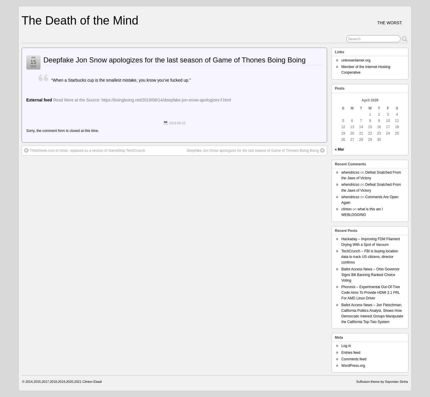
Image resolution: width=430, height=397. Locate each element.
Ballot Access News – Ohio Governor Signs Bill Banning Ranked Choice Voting (370, 275)
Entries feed (350, 353)
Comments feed (353, 359)
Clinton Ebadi (92, 381)
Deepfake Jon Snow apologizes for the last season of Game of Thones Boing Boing (174, 60)
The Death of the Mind (80, 20)
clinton (346, 209)
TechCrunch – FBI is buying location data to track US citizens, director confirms (369, 256)
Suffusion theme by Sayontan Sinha (382, 381)
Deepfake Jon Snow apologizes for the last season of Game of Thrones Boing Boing (256, 150)
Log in (346, 346)
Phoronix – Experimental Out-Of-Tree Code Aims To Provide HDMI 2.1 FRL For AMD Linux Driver (370, 292)
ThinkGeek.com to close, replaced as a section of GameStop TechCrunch (84, 150)
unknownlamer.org (355, 60)
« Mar (339, 149)
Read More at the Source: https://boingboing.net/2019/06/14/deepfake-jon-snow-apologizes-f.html (142, 100)
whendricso (350, 172)
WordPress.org (353, 366)
